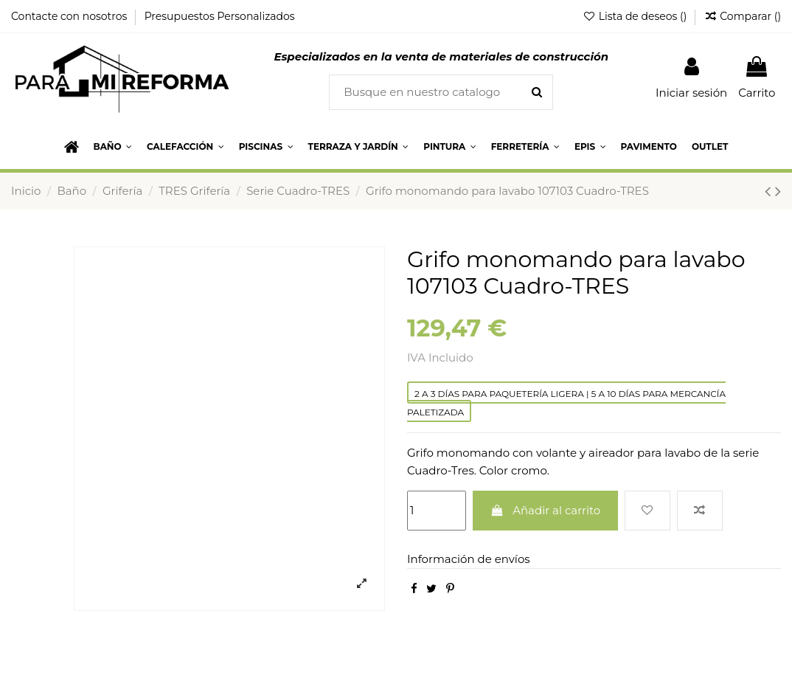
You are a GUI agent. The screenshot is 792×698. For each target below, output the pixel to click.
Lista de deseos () (636, 16)
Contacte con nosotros (70, 16)
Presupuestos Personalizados (220, 16)
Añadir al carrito (545, 510)
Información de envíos (468, 559)
